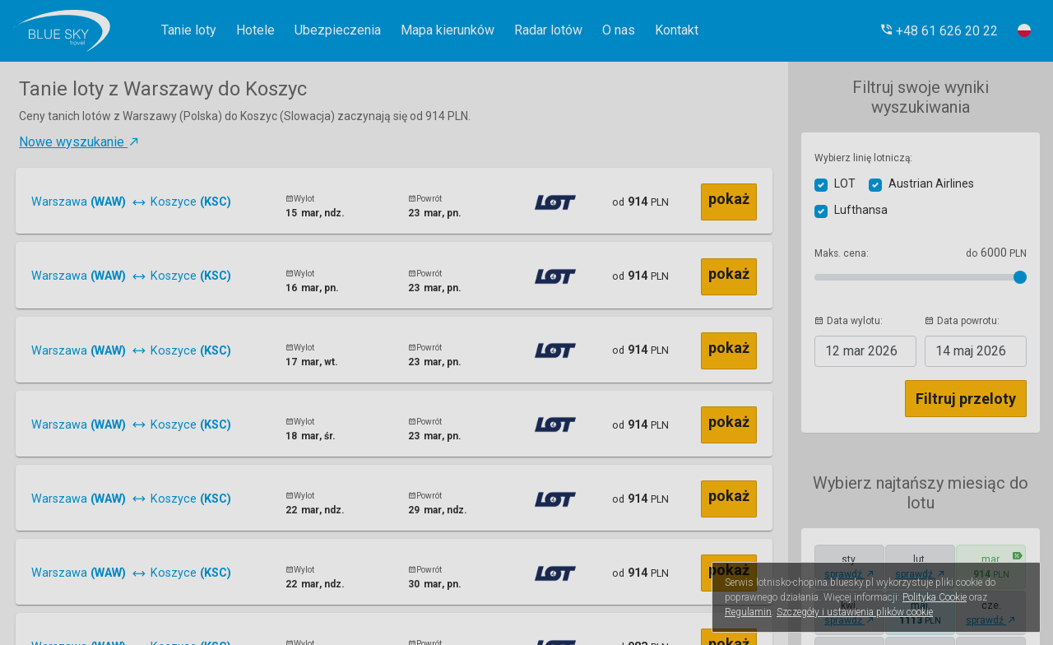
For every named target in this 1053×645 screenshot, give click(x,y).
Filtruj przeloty (966, 398)
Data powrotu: (962, 321)
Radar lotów (548, 30)
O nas (618, 30)
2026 (861, 351)
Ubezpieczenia (338, 30)
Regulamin (748, 612)
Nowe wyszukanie (80, 142)
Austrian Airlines (931, 183)
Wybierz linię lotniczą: (863, 158)
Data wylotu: (848, 321)
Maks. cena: (841, 253)
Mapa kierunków (447, 30)
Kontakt (676, 30)
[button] (938, 30)
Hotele (255, 30)
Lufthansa (861, 209)
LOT (845, 183)
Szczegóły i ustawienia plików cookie (855, 612)
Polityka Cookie (934, 597)
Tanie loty (188, 30)
